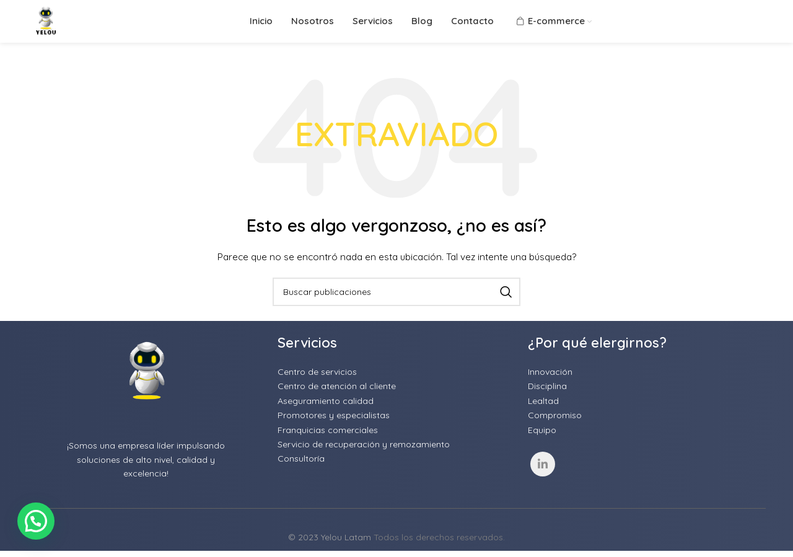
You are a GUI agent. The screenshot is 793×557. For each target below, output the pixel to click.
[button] (36, 521)
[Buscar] (396, 313)
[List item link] (396, 393)
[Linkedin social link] (542, 485)
